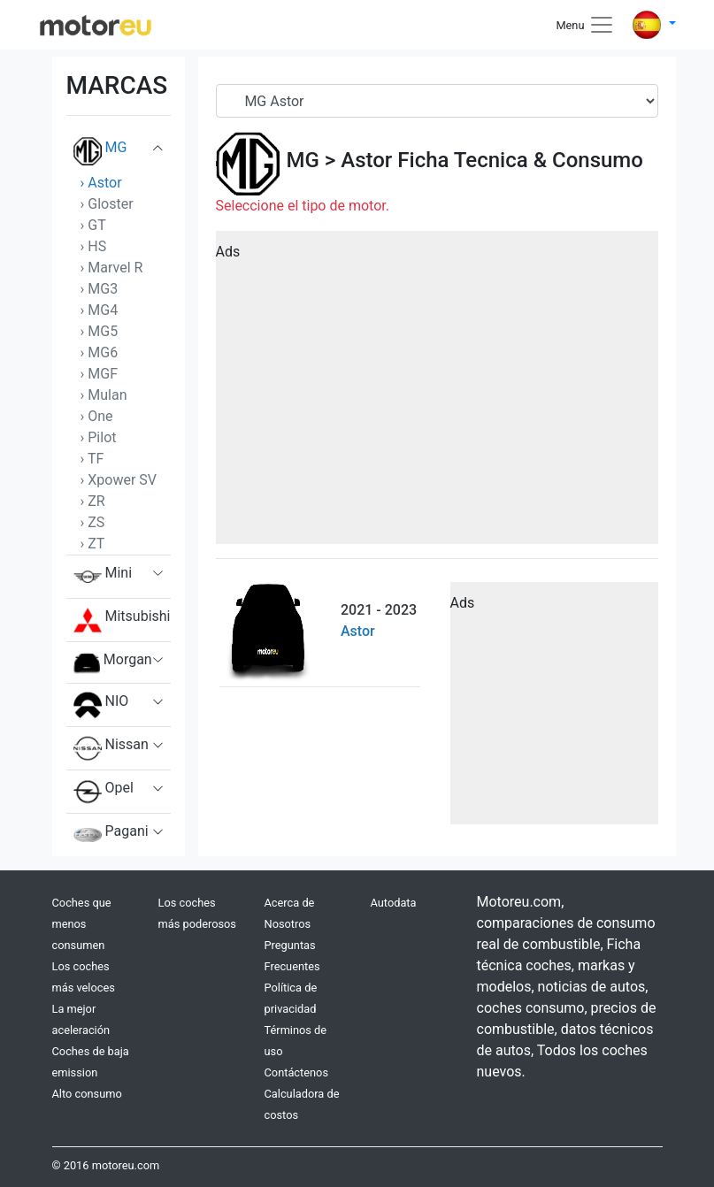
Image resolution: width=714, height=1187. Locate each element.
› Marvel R (112, 267)
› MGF (99, 373)
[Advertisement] (437, 393)
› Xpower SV (119, 479)
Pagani (111, 835)
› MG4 (100, 310)
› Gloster (107, 203)
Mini (103, 577)
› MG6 (100, 352)
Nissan (111, 748)
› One (97, 416)
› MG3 (100, 288)
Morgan (112, 662)
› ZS (93, 522)
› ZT (93, 543)
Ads (228, 251)
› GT (93, 225)
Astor (366, 160)
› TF (92, 458)
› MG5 (100, 331)
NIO (101, 705)
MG (100, 151)
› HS (94, 246)
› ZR (93, 501)
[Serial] (437, 101)
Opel (103, 791)
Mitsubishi (122, 620)
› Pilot (99, 437)
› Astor (101, 182)
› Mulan (104, 395)
